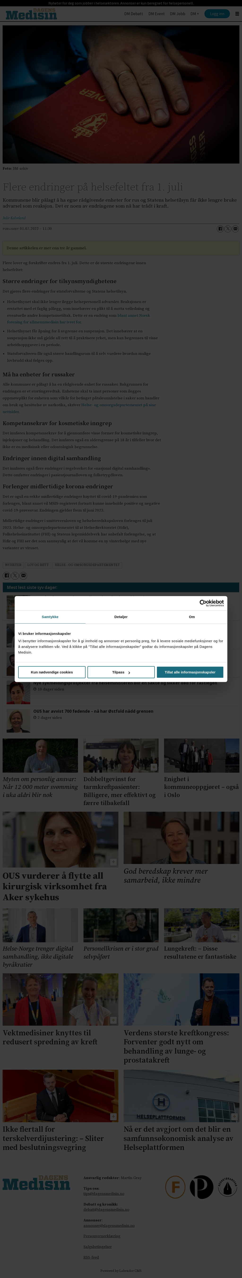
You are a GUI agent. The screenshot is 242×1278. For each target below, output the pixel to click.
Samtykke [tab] (50, 617)
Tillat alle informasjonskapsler (190, 672)
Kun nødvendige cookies (52, 672)
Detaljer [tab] (121, 617)
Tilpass (121, 672)
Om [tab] (192, 617)
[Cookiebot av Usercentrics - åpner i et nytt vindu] (203, 603)
